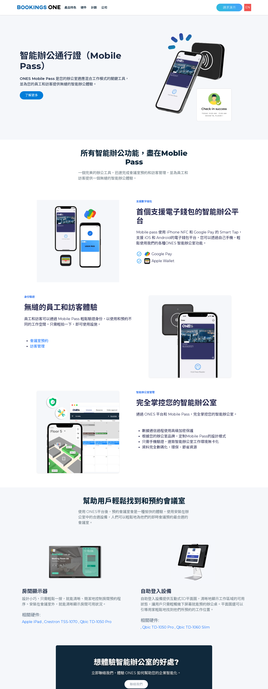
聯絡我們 (136, 684)
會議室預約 (39, 341)
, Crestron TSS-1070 (60, 622)
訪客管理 (37, 346)
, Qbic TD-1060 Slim (192, 627)
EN (247, 7)
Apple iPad (32, 622)
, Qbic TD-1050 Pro (94, 622)
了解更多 (31, 95)
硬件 (84, 7)
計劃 (94, 7)
